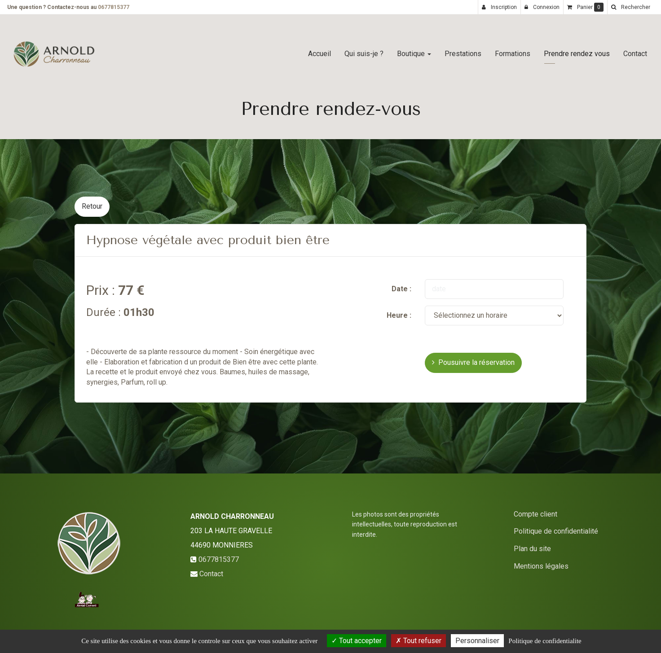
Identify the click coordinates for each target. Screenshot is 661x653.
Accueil (319, 50)
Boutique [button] (414, 50)
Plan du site (532, 548)
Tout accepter (356, 640)
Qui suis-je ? (363, 50)
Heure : (399, 315)
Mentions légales (541, 566)
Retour (92, 206)
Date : (401, 289)
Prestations (463, 50)
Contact (635, 50)
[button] (630, 7)
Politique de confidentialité (556, 531)
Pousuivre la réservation (473, 362)
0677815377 (113, 7)
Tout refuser (418, 640)
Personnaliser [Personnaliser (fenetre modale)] (477, 640)
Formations (512, 50)
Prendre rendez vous (577, 50)
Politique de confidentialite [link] (544, 640)
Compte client (535, 514)
